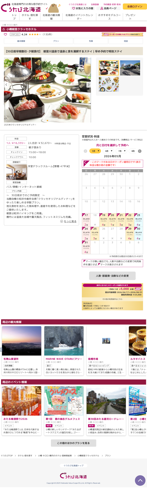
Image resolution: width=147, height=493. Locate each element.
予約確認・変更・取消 (112, 4)
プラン (56, 49)
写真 (91, 49)
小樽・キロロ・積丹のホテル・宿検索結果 (55, 464)
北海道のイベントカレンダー (79, 16)
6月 (106, 159)
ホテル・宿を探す (30, 16)
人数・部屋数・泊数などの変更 (112, 284)
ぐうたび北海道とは (77, 4)
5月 (93, 159)
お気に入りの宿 (82, 8)
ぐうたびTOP (7, 464)
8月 (133, 159)
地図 (126, 49)
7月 (119, 159)
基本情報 (21, 49)
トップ (14, 16)
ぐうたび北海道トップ (73, 474)
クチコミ (15, 42)
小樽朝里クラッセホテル (19, 38)
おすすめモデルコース (109, 16)
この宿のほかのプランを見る (73, 451)
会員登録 (95, 4)
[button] (88, 93)
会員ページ (108, 8)
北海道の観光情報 (51, 16)
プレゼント (130, 16)
